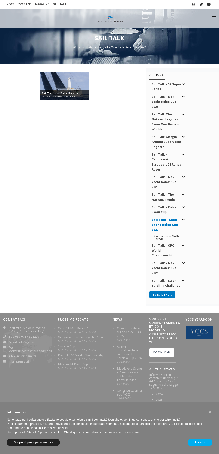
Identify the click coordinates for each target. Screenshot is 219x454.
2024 (159, 394)
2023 (159, 399)
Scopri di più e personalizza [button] (33, 442)
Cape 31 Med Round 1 (73, 328)
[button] (210, 411)
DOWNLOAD (161, 352)
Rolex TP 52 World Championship (81, 355)
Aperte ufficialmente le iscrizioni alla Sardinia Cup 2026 (129, 352)
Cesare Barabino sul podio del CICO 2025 (129, 332)
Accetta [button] (199, 442)
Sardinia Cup (66, 346)
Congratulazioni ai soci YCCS (129, 392)
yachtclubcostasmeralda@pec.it (30, 351)
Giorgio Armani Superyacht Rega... (81, 337)
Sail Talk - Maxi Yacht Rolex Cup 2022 (122, 47)
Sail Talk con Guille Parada (166, 237)
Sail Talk (87, 47)
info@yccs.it (27, 342)
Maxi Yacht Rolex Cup (73, 364)
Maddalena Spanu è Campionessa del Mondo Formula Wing (129, 374)
